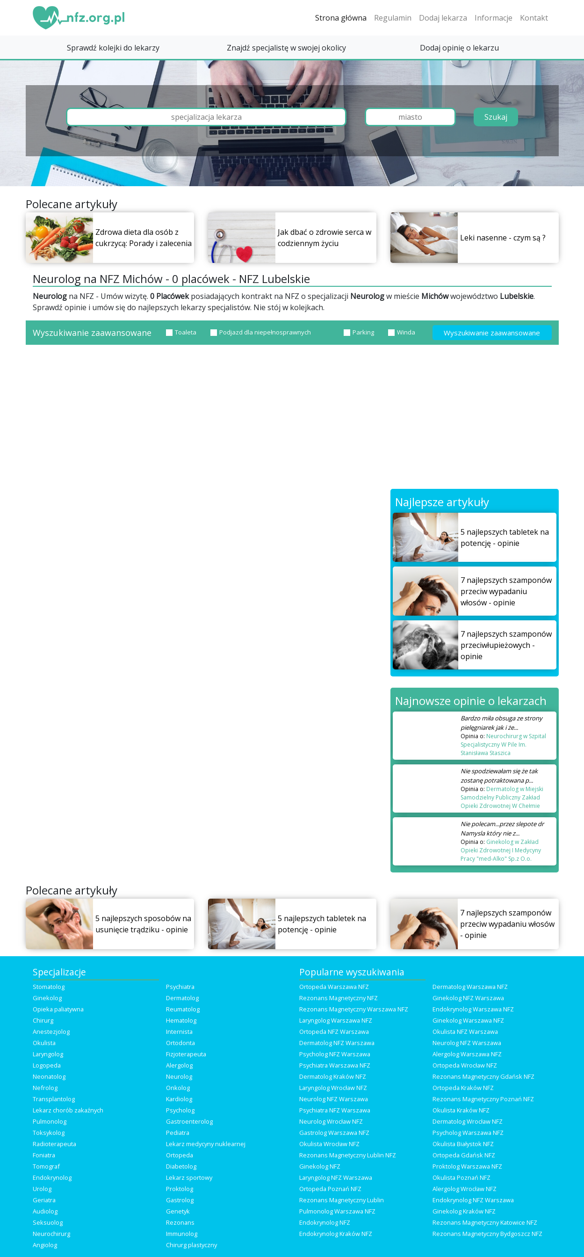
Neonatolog (49, 1076)
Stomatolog (49, 986)
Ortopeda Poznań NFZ (330, 1188)
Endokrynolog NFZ (324, 1222)
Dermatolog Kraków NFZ (332, 1076)
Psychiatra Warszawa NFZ (334, 1065)
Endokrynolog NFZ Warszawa (473, 1200)
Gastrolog (180, 1200)
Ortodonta (180, 1043)
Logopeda (47, 1065)
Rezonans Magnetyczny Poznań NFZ (483, 1099)
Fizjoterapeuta (186, 1054)
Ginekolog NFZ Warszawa (468, 998)
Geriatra (44, 1200)
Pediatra (177, 1132)
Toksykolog (49, 1132)
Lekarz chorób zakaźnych (68, 1110)
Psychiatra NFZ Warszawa (334, 1110)
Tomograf (46, 1166)
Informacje (493, 18)
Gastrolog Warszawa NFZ (334, 1132)
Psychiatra (180, 986)
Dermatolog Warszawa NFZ (470, 986)
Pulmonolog (49, 1121)
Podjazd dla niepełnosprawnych (260, 332)
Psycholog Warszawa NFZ (468, 1132)
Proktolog (179, 1188)
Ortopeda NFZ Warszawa (334, 1031)
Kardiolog (179, 1099)
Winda (401, 332)
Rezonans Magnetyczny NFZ (338, 998)
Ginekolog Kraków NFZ (464, 1211)
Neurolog (179, 1076)
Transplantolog (54, 1099)
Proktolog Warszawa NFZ (467, 1166)
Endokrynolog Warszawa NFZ (473, 1009)
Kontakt (534, 18)
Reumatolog (183, 1009)
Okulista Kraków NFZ (461, 1110)
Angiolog (45, 1245)
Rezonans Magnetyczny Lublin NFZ (347, 1155)
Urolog (42, 1188)
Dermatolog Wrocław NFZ (468, 1121)
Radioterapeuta (54, 1144)
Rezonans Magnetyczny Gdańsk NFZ (483, 1076)
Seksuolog (48, 1222)
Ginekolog (47, 998)
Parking (359, 332)
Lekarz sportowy (189, 1177)
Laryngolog (48, 1054)
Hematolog (181, 1020)
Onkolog (178, 1087)
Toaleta (181, 332)
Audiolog (45, 1211)
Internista (179, 1031)
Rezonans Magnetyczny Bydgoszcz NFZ (487, 1233)
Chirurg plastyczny (191, 1245)
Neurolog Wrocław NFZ (331, 1121)
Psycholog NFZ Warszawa (334, 1054)
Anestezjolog (51, 1031)
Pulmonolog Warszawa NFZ (337, 1211)
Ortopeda (179, 1155)
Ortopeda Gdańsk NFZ (464, 1155)
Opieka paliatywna (58, 1009)
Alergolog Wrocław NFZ (465, 1188)
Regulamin (392, 18)
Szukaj (495, 117)
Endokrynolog (52, 1177)
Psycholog (180, 1110)
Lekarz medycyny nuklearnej (205, 1144)
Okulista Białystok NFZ (463, 1144)
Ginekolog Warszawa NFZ (468, 1020)
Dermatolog (182, 998)
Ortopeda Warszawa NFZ (334, 986)
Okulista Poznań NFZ (461, 1177)
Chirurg (43, 1020)
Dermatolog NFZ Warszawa (337, 1043)
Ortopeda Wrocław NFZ (465, 1065)
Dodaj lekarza (443, 18)
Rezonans (180, 1222)
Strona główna (341, 18)
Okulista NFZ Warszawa (465, 1031)
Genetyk (178, 1211)
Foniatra (44, 1155)
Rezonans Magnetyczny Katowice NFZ (485, 1222)
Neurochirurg (51, 1233)
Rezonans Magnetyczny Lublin (341, 1200)
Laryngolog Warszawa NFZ (335, 1020)
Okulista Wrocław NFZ (329, 1144)
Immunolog (181, 1233)
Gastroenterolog (189, 1121)
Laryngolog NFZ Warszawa (335, 1177)
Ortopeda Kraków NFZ (463, 1087)
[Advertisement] (292, 418)
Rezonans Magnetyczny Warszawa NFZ (353, 1009)
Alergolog (179, 1065)
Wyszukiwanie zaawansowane (492, 332)
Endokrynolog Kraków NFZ (335, 1233)
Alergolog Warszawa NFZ (467, 1054)
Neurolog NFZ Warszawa (467, 1043)
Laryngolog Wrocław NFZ (333, 1087)
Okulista (44, 1043)
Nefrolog (45, 1087)
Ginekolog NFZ (319, 1166)
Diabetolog (181, 1166)
